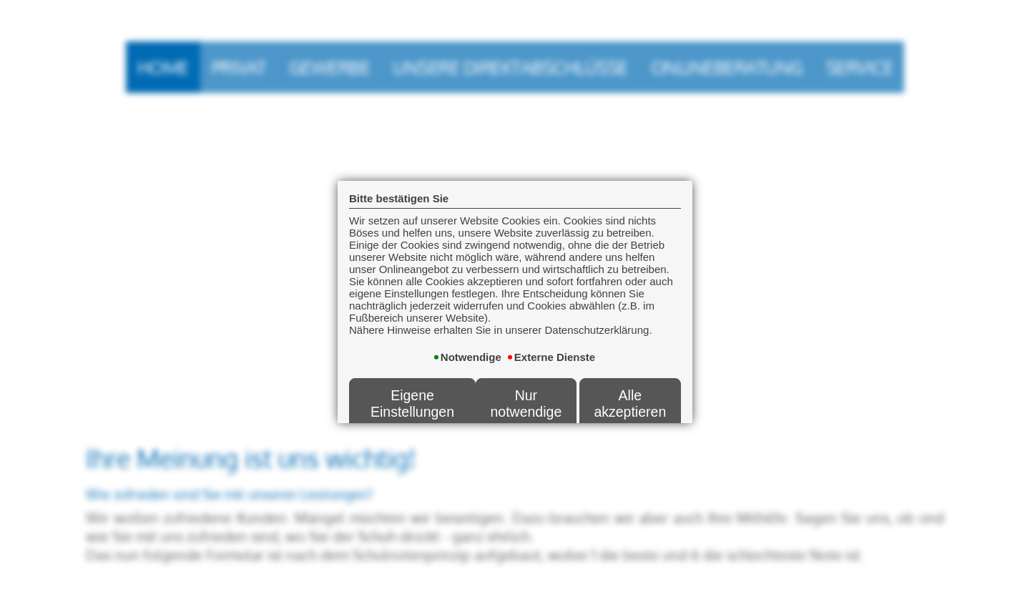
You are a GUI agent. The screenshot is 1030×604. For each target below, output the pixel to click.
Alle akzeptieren (630, 379)
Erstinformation (463, 429)
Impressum (654, 429)
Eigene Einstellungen (412, 379)
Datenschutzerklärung (563, 429)
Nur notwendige (525, 379)
